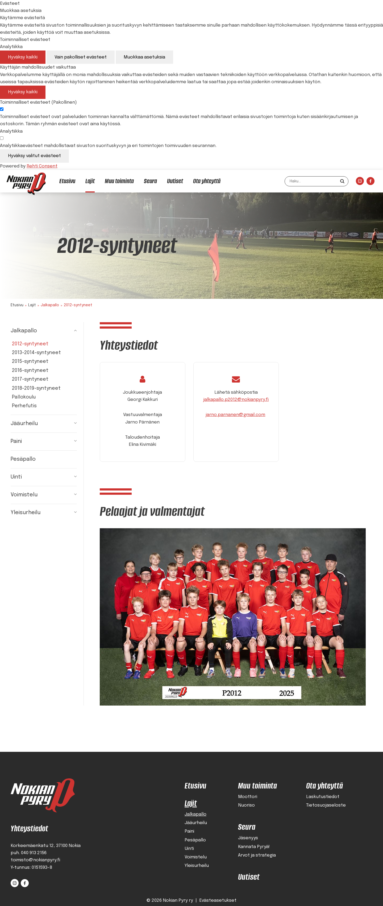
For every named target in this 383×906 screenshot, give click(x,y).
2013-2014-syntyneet (36, 352)
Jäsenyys (248, 838)
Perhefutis (24, 406)
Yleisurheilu (25, 512)
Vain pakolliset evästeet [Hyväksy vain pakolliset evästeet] (81, 57)
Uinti (16, 477)
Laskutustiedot (322, 797)
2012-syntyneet (30, 344)
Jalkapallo (24, 331)
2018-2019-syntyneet (36, 388)
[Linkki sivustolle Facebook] (370, 182)
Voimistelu (24, 495)
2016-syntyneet (30, 370)
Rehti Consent (42, 166)
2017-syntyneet (30, 379)
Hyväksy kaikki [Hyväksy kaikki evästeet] (23, 57)
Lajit (32, 305)
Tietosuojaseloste (326, 805)
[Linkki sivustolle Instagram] (360, 182)
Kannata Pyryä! (254, 847)
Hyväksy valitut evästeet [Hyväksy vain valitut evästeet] (34, 156)
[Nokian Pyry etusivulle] (26, 183)
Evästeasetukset (217, 900)
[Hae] (342, 181)
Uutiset (249, 877)
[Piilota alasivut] (71, 331)
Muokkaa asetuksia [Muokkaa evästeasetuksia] (144, 57)
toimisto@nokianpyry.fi (35, 860)
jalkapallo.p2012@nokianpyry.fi (236, 399)
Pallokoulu (24, 397)
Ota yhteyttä (324, 785)
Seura (246, 827)
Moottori (247, 797)
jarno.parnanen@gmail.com (235, 415)
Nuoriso (246, 805)
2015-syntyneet (30, 361)
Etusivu (17, 305)
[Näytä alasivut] (71, 424)
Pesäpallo (23, 459)
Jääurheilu (24, 423)
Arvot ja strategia (257, 855)
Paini (16, 441)
